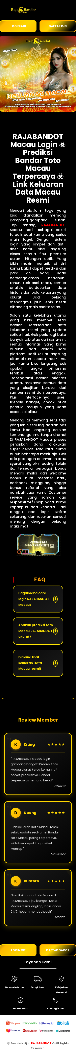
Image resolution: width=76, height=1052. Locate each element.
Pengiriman (38, 987)
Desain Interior (14, 987)
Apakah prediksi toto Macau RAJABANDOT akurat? (35, 631)
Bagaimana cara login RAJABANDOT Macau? (33, 599)
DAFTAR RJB (58, 26)
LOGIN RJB (18, 26)
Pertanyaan (20, 1008)
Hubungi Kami (55, 1008)
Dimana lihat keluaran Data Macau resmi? (30, 663)
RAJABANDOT (53, 225)
